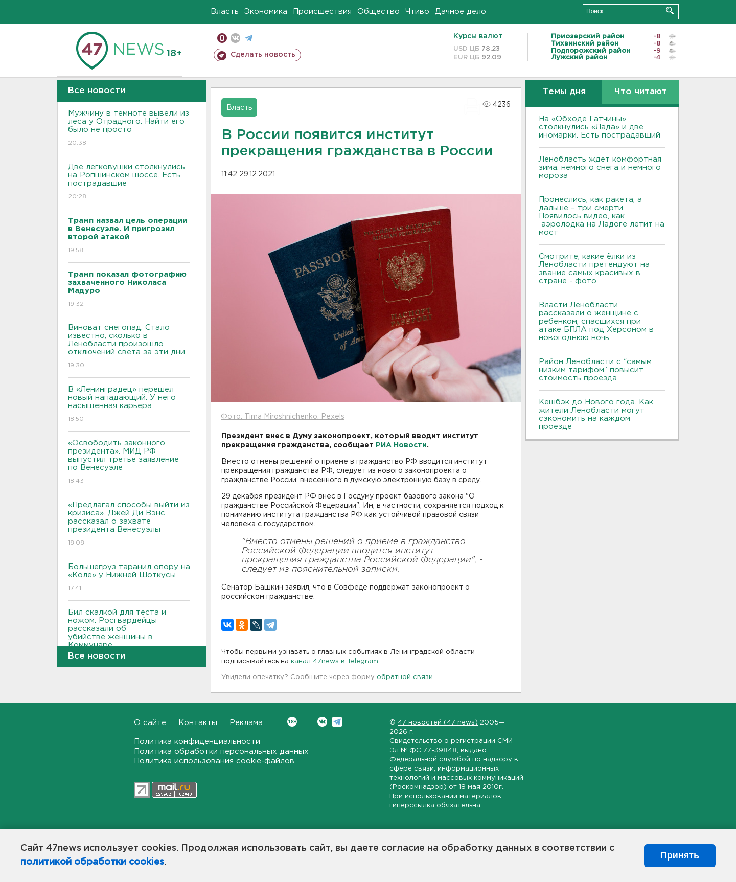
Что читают (640, 92)
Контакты (197, 722)
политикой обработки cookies (92, 862)
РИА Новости (401, 445)
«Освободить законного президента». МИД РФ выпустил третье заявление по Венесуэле (129, 462)
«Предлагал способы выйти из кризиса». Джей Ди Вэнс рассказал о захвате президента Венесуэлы (129, 524)
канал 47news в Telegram (334, 661)
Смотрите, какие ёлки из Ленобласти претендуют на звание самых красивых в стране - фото (594, 268)
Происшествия (322, 11)
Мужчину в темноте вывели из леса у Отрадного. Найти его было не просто (129, 128)
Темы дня (564, 92)
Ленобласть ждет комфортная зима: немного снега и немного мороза (600, 167)
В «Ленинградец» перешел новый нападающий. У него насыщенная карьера (129, 404)
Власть (225, 11)
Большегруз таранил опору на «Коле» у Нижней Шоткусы (129, 578)
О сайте (150, 722)
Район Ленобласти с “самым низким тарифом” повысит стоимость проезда (595, 369)
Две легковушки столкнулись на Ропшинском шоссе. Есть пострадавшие (129, 182)
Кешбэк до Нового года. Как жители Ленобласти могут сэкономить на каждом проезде (596, 414)
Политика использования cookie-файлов (214, 761)
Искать (670, 10)
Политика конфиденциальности (197, 741)
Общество (378, 11)
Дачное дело (460, 11)
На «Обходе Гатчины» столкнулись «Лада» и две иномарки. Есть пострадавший (599, 127)
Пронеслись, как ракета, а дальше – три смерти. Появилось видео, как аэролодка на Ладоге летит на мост (601, 216)
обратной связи (405, 677)
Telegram (337, 722)
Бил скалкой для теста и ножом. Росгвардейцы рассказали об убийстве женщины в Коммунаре (129, 636)
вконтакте (235, 38)
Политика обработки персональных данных (221, 751)
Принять (679, 855)
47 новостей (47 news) (438, 723)
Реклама (246, 722)
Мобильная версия (222, 38)
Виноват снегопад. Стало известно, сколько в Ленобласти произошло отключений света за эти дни (129, 347)
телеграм (249, 38)
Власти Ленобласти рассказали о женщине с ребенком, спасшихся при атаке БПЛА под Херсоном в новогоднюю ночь (596, 321)
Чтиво (417, 11)
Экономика (265, 11)
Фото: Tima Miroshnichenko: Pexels (282, 417)
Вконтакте (292, 722)
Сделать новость (263, 55)
